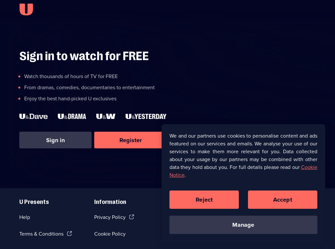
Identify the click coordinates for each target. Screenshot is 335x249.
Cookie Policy (110, 234)
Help (24, 217)
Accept (282, 201)
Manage (243, 226)
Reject (204, 201)
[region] (243, 185)
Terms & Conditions (41, 234)
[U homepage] (26, 9)
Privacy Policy (110, 217)
